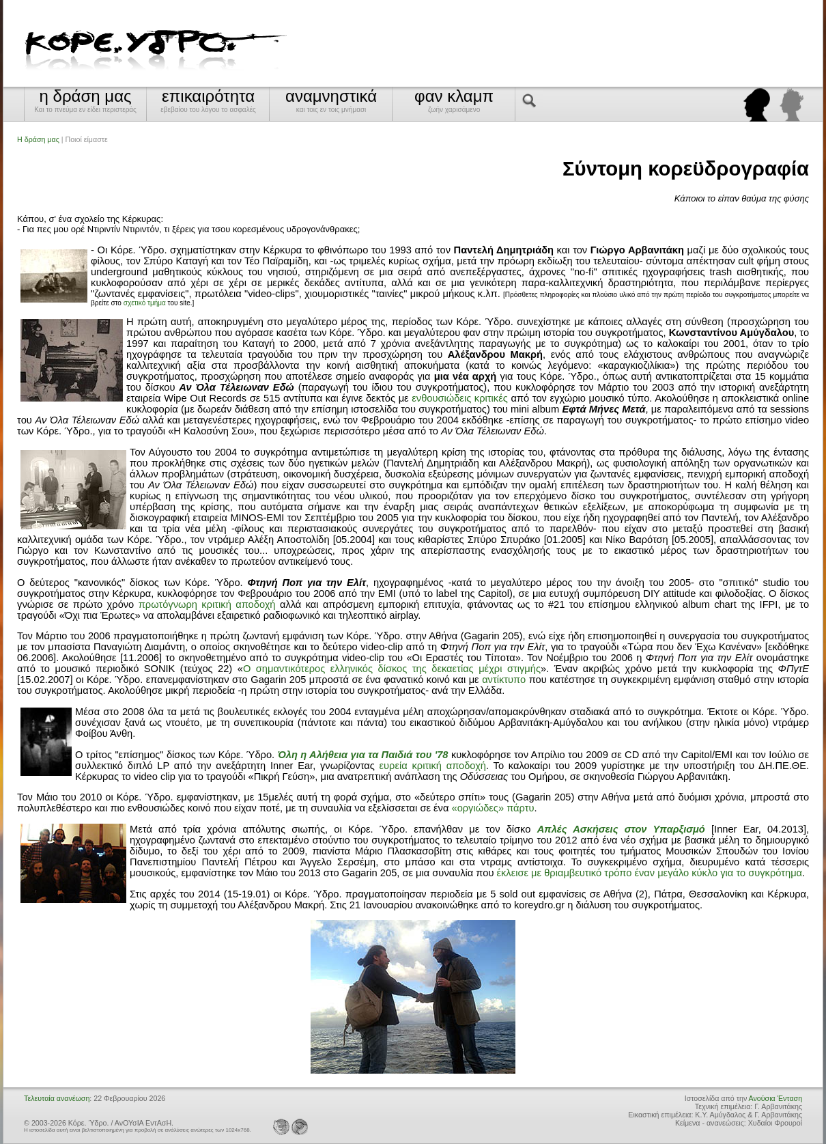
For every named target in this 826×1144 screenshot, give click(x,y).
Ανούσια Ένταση (775, 1098)
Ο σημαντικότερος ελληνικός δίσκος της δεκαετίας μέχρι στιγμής (392, 668)
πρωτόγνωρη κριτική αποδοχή (207, 604)
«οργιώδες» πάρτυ (492, 808)
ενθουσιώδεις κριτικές (460, 398)
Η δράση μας (38, 139)
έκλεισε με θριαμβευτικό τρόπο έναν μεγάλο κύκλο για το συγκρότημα (649, 872)
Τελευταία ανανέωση (56, 1098)
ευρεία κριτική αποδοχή (433, 765)
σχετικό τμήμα (145, 303)
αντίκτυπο (504, 679)
